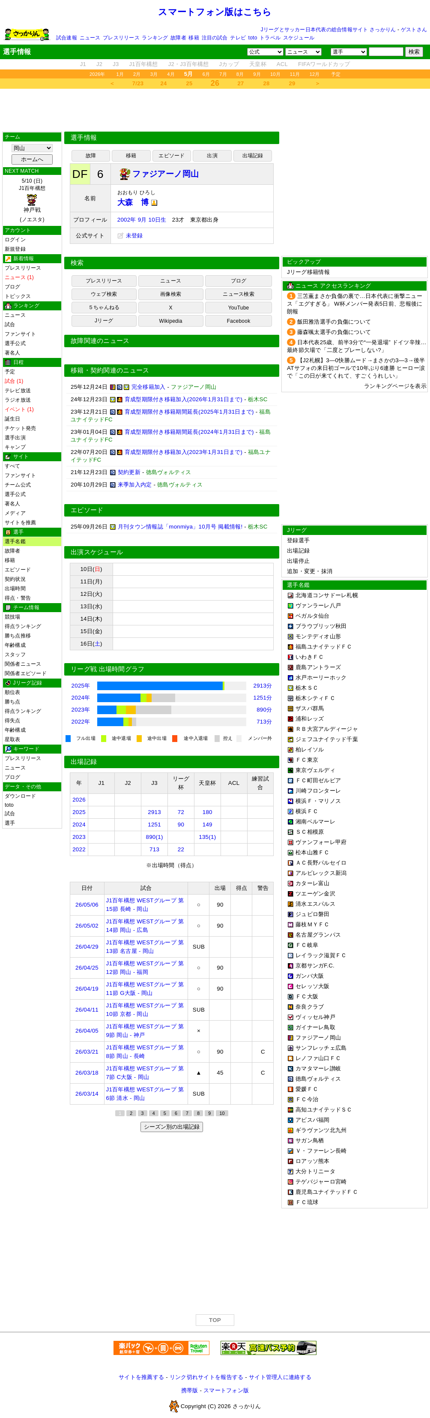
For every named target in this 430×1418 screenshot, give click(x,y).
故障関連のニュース (100, 340)
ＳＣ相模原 (310, 832)
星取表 (13, 739)
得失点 (13, 721)
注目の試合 (215, 38)
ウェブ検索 (104, 294)
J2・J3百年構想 (188, 64)
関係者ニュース (23, 664)
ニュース (90, 38)
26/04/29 (87, 946)
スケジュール (298, 38)
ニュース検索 (238, 294)
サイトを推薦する (141, 1377)
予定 (335, 74)
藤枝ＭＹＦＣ (313, 924)
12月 (315, 74)
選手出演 (15, 438)
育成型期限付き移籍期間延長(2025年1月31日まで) (189, 412)
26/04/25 (87, 967)
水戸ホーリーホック (321, 677)
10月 (275, 74)
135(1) (207, 837)
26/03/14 (87, 1094)
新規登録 (15, 249)
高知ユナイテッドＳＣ (324, 1109)
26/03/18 (87, 1073)
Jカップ (229, 64)
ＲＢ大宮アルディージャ (327, 729)
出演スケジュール (97, 552)
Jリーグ (104, 321)
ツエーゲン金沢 (315, 893)
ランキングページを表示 (395, 386)
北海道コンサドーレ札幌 (327, 595)
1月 (120, 74)
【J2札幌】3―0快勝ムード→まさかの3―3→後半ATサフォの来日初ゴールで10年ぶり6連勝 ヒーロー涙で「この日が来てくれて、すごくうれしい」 (356, 368)
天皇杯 (257, 64)
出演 (212, 156)
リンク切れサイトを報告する (206, 1377)
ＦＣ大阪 (307, 996)
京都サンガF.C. (315, 965)
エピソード (18, 570)
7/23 (137, 83)
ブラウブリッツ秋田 (321, 626)
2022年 (81, 721)
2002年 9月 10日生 (142, 219)
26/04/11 (87, 1009)
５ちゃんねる (103, 307)
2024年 (81, 697)
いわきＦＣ (310, 657)
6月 (206, 74)
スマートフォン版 (226, 1390)
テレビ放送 (18, 391)
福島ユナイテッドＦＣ (324, 646)
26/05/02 (87, 925)
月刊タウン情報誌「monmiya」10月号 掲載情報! (180, 526)
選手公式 (15, 343)
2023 (79, 837)
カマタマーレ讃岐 (318, 1068)
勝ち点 (13, 702)
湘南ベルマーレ (315, 821)
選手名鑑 (15, 541)
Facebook (239, 321)
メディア (15, 513)
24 (164, 83)
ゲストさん (414, 30)
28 (266, 83)
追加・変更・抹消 (309, 571)
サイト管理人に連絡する (280, 1377)
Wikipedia (170, 321)
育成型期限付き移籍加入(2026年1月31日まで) (183, 399)
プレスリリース (121, 38)
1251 (154, 824)
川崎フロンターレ (318, 790)
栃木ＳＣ (307, 688)
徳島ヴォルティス (318, 1079)
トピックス (18, 296)
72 (181, 812)
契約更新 (129, 472)
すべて (13, 466)
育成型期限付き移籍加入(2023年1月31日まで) (183, 452)
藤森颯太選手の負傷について (334, 332)
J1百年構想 (143, 64)
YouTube (238, 308)
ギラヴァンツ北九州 (321, 1130)
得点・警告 (18, 598)
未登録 (130, 235)
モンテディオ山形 (318, 636)
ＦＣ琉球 (307, 1202)
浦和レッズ (310, 718)
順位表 (13, 692)
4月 (171, 74)
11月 (295, 74)
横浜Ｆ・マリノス (318, 801)
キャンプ (15, 447)
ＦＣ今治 (307, 1099)
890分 (264, 709)
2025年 (81, 685)
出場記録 (252, 156)
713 (154, 849)
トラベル (270, 38)
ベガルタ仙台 (313, 616)
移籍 (193, 38)
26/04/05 (87, 1030)
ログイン (15, 240)
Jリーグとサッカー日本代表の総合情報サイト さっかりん (328, 30)
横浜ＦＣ (307, 811)
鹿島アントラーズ (318, 667)
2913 (154, 812)
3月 (154, 74)
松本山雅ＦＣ (313, 852)
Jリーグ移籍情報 (308, 272)
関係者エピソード (26, 673)
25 (189, 83)
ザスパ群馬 (310, 708)
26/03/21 (87, 1051)
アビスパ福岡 (313, 1120)
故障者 (178, 38)
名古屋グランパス (318, 934)
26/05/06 (87, 904)
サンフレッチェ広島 (321, 1048)
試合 (10, 324)
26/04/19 (87, 988)
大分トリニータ (315, 1171)
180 (207, 812)
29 (292, 83)
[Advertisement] (215, 110)
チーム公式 (18, 485)
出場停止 (298, 561)
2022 (79, 849)
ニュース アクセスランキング (333, 285)
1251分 (262, 697)
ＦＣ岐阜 (307, 945)
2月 (137, 74)
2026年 (97, 74)
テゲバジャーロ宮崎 (321, 1181)
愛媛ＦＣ (307, 1089)
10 (221, 1113)
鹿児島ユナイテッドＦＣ (327, 1192)
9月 (257, 74)
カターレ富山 (313, 883)
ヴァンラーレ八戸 (318, 605)
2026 (79, 799)
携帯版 (189, 1390)
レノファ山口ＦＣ (318, 1058)
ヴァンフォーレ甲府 (321, 842)
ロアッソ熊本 (313, 1161)
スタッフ (15, 655)
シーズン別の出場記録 (172, 1127)
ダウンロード (20, 796)
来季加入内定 (135, 484)
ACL (282, 64)
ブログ (13, 287)
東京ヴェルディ (315, 770)
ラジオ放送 (18, 400)
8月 (240, 74)
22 (181, 849)
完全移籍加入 (148, 387)
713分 (264, 721)
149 (207, 824)
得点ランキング (23, 626)
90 (181, 824)
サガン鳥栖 (310, 1140)
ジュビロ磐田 (313, 914)
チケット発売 (20, 428)
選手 (10, 823)
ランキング (155, 38)
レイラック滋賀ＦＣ (321, 955)
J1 (83, 64)
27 (241, 83)
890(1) (154, 837)
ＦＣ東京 (307, 760)
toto (252, 38)
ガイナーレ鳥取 (315, 1027)
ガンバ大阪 (310, 976)
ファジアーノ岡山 (318, 1037)
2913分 (262, 685)
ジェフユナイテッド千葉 (327, 739)
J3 (116, 64)
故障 (91, 156)
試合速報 (66, 38)
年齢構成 (15, 645)
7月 (223, 74)
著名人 (13, 353)
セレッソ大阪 (313, 986)
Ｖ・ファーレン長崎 (321, 1151)
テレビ (238, 38)
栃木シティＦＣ (315, 698)
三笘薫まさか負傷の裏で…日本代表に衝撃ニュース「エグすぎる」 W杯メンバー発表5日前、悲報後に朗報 (354, 304)
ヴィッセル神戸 (315, 1017)
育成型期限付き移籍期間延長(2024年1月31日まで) (189, 432)
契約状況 (15, 579)
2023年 (81, 709)
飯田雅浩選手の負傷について (334, 321)
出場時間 (15, 589)
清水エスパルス (315, 904)
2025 (79, 812)
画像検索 (170, 294)
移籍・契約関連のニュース (110, 370)
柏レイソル (310, 749)
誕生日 (13, 419)
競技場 (13, 617)
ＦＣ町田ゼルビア (318, 780)
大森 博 (137, 202)
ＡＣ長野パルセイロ (321, 862)
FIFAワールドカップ (324, 64)
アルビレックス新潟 (321, 873)
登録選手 (298, 540)
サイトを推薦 (20, 523)
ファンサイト (20, 334)
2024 (79, 824)
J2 (99, 64)
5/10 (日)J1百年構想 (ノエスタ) (32, 200)
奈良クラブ (310, 1006)
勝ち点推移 (18, 636)
